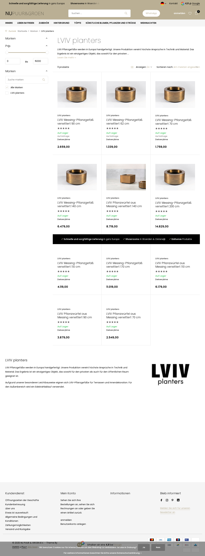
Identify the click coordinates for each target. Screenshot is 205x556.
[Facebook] (161, 500)
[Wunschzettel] (190, 13)
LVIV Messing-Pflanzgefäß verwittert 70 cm (173, 121)
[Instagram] (167, 500)
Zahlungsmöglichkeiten (18, 525)
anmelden (66, 520)
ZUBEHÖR (44, 22)
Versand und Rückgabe (17, 529)
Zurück (10, 31)
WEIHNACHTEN (148, 22)
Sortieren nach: (165, 67)
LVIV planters (14, 93)
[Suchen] (99, 13)
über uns (10, 508)
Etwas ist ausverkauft (16, 512)
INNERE (9, 22)
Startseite (23, 31)
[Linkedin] (178, 500)
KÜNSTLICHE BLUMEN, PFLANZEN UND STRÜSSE (111, 22)
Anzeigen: (141, 67)
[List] (132, 67)
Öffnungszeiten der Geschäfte (22, 500)
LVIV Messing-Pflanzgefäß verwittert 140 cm (75, 204)
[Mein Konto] (179, 13)
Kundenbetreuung (15, 504)
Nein (158, 547)
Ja (144, 547)
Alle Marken (14, 87)
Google (196, 3)
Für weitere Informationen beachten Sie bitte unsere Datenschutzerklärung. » (102, 553)
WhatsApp (151, 13)
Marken (35, 31)
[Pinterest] (172, 500)
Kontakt (173, 3)
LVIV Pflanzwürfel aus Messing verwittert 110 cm (172, 265)
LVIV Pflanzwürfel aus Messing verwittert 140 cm (124, 204)
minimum (12, 61)
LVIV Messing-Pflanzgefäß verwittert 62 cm (124, 121)
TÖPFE (77, 22)
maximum (40, 61)
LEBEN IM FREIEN (25, 22)
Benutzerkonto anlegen (73, 524)
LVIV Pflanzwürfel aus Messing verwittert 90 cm (74, 315)
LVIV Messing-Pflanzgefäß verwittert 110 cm (75, 265)
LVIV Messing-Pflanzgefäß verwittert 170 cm (124, 265)
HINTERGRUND (61, 22)
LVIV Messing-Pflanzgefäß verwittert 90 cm (75, 121)
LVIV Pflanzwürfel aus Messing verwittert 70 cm (123, 315)
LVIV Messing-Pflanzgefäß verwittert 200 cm (173, 204)
